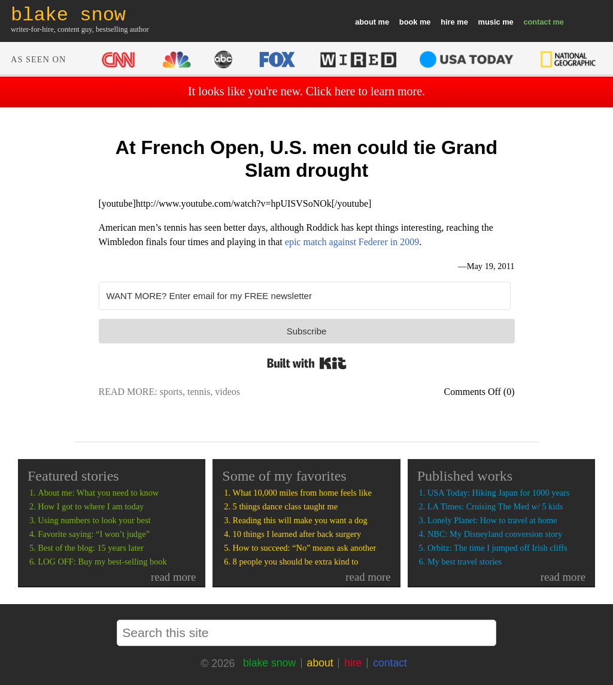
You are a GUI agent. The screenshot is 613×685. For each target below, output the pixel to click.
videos (227, 392)
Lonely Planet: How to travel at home (492, 520)
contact (537, 21)
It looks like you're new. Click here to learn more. (306, 91)
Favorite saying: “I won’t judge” (94, 534)
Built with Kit (307, 363)
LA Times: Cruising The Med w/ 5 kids (495, 506)
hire (447, 21)
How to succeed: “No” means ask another (305, 548)
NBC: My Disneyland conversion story (494, 534)
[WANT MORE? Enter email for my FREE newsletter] (305, 296)
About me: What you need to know (98, 492)
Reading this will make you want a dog (300, 520)
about (365, 21)
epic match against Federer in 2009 (352, 242)
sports (171, 392)
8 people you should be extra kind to (296, 561)
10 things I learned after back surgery (297, 534)
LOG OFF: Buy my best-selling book (102, 561)
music (489, 21)
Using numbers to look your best (94, 520)
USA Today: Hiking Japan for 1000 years (498, 492)
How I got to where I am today (91, 506)
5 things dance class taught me (285, 506)
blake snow (269, 663)
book (408, 21)
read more (173, 577)
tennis (198, 392)
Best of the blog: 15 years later (91, 548)
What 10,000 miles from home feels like (302, 492)
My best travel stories (464, 561)
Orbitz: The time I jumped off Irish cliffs (497, 548)
